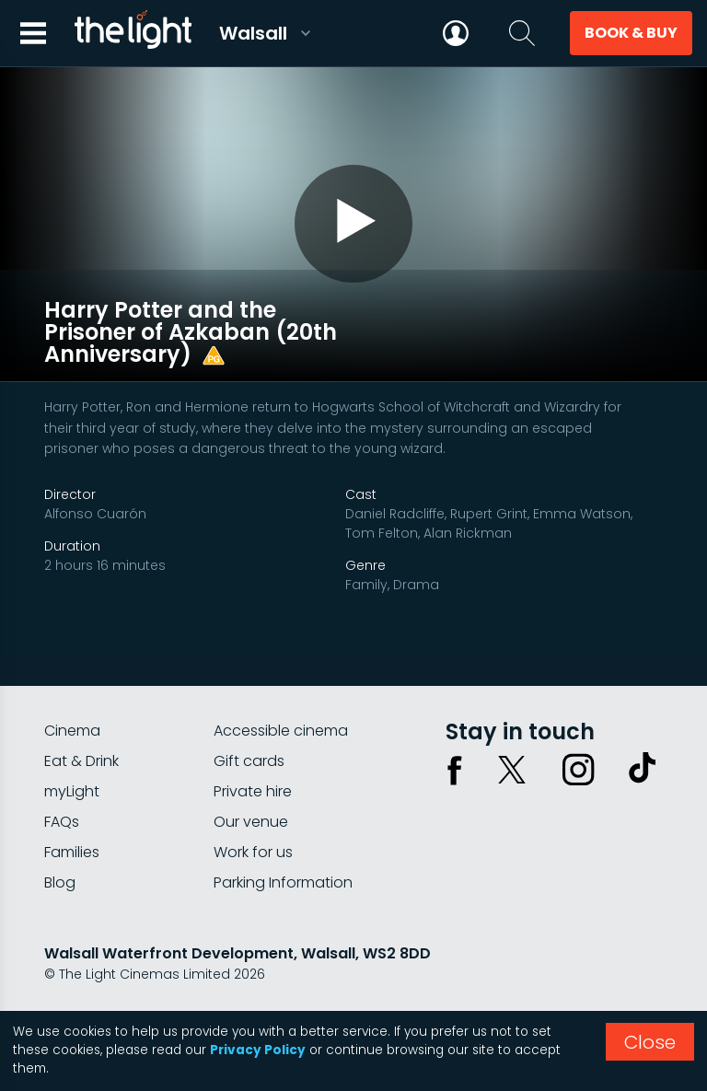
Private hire (253, 761)
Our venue (251, 791)
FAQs (61, 791)
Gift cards (249, 730)
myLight (71, 761)
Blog (59, 852)
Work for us (253, 821)
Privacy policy (89, 992)
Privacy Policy (258, 1050)
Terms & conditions (210, 992)
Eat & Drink (81, 730)
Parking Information (283, 852)
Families (71, 821)
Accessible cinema (281, 700)
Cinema (72, 700)
